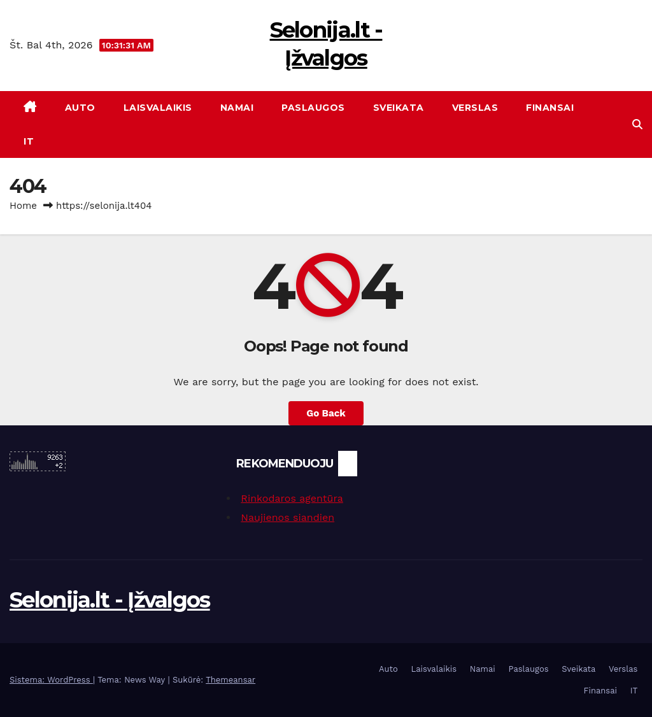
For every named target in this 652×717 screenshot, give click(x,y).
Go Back (326, 413)
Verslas (475, 107)
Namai (237, 107)
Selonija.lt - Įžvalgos (110, 599)
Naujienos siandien (287, 517)
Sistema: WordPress (51, 680)
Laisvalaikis (158, 107)
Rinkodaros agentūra (292, 498)
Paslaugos (313, 107)
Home (23, 205)
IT (29, 141)
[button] (637, 124)
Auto (80, 107)
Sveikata (398, 107)
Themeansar (230, 680)
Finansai (550, 107)
